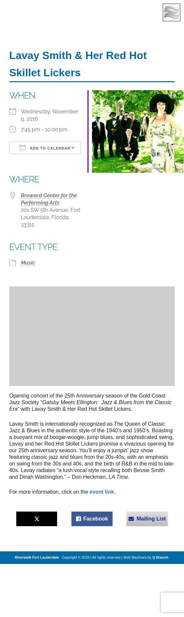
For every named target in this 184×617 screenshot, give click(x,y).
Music (28, 263)
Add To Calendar (45, 148)
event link (102, 492)
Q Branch (160, 557)
